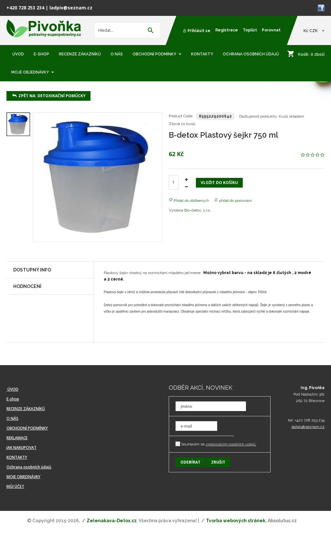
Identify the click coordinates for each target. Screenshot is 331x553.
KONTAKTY (16, 457)
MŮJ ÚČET (15, 486)
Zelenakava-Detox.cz (112, 520)
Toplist (250, 30)
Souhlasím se (216, 444)
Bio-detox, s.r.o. (197, 210)
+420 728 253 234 (25, 8)
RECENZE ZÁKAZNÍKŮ (25, 408)
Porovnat (271, 30)
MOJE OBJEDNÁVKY (23, 476)
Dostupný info (32, 269)
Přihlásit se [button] (196, 31)
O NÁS (12, 418)
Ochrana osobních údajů (28, 467)
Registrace (226, 30)
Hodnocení (27, 286)
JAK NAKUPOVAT (21, 447)
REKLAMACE (16, 438)
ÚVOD (12, 389)
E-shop (12, 399)
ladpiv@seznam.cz (70, 8)
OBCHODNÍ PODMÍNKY (27, 428)
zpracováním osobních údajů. (231, 444)
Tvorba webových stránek (235, 520)
